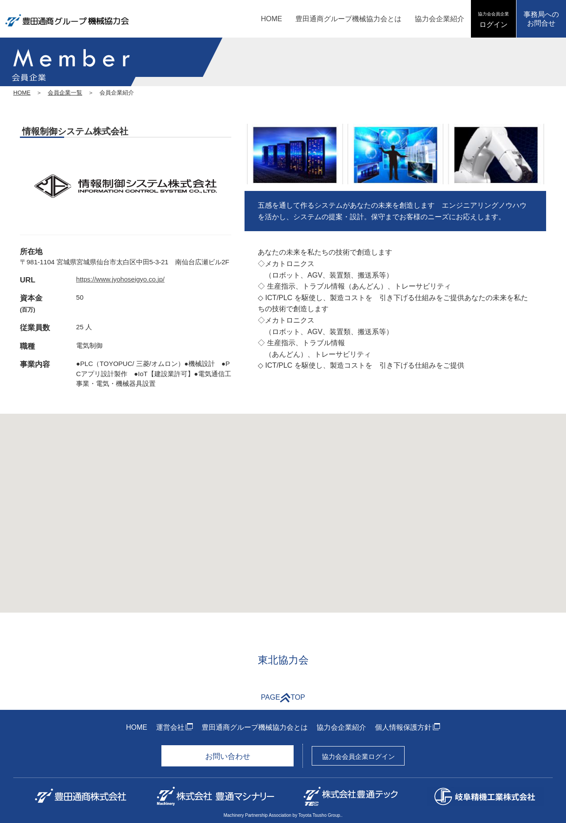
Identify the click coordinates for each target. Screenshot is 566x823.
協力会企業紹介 (439, 19)
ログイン (493, 19)
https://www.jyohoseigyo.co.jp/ (120, 279)
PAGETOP (283, 697)
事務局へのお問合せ (541, 19)
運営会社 (170, 727)
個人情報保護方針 (403, 727)
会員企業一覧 (65, 92)
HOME (271, 19)
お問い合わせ (227, 756)
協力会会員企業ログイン (358, 756)
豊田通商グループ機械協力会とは (348, 19)
